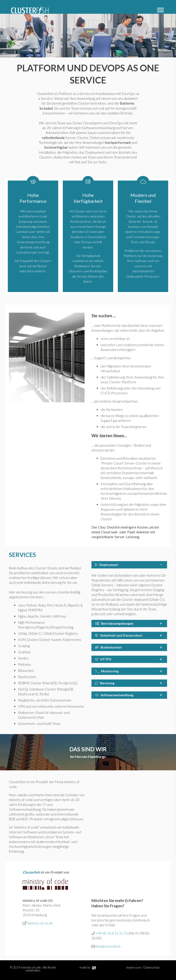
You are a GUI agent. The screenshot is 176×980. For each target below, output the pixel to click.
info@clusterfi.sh (108, 946)
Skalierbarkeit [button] (128, 647)
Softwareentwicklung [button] (128, 695)
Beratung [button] (128, 683)
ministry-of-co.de (40, 923)
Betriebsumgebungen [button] (128, 623)
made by (88, 967)
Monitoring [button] (128, 671)
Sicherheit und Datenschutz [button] (128, 635)
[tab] (129, 564)
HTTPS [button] (128, 659)
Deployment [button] (128, 565)
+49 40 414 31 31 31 (112, 933)
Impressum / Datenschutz (143, 967)
